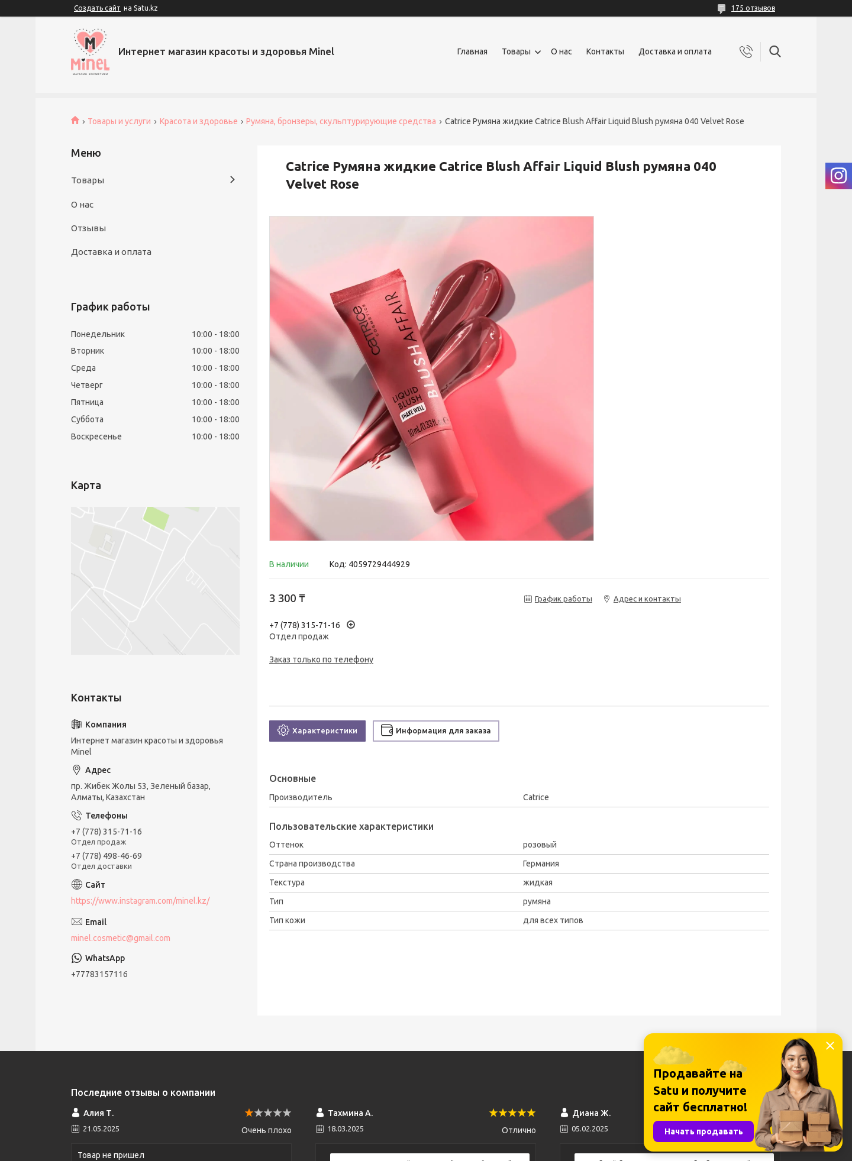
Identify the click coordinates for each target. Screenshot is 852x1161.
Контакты (605, 51)
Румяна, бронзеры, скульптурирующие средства (341, 121)
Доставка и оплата (675, 51)
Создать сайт (97, 8)
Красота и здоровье (199, 121)
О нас (561, 51)
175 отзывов (753, 8)
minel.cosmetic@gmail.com (120, 938)
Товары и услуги (119, 121)
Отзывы (88, 228)
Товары (516, 51)
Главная (472, 51)
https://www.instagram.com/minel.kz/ (140, 900)
